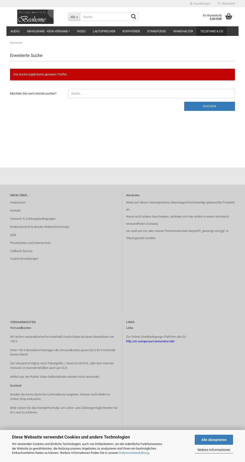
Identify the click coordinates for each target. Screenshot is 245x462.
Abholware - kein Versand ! (48, 31)
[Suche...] (74, 16)
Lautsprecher (104, 31)
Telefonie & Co (211, 31)
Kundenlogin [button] (200, 3)
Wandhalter (183, 31)
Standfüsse (156, 31)
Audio (15, 31)
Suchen (209, 106)
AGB (13, 235)
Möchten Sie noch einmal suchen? (33, 93)
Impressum (18, 202)
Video (81, 31)
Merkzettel (226, 3)
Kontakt (15, 210)
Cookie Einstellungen (24, 258)
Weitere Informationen (213, 450)
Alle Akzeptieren (214, 440)
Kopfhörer (131, 31)
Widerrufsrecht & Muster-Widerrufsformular (39, 227)
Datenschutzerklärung (134, 453)
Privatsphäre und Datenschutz (30, 243)
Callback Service (21, 251)
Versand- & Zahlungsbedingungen (33, 218)
